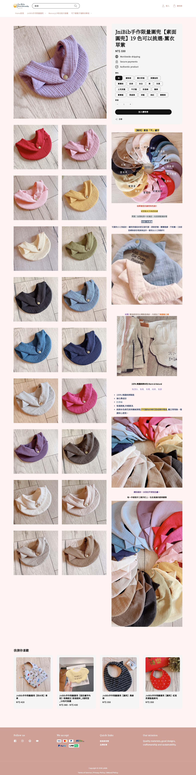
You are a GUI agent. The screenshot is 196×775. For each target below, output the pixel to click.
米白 (141, 83)
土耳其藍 (121, 89)
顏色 (117, 73)
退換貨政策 (104, 741)
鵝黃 (156, 89)
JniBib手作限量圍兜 (35, 13)
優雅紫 (128, 78)
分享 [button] (118, 119)
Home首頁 (19, 13)
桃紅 (152, 95)
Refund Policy (112, 772)
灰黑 (158, 83)
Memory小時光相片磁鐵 (58, 13)
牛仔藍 (134, 89)
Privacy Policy (99, 772)
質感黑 (132, 95)
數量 (117, 100)
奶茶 (131, 83)
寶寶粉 (121, 83)
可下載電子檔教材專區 (80, 13)
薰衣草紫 (141, 78)
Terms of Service (85, 772)
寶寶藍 (121, 95)
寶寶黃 (163, 95)
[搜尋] (76, 5)
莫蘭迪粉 (154, 78)
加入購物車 (143, 112)
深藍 (143, 95)
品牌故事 (103, 744)
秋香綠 (145, 89)
